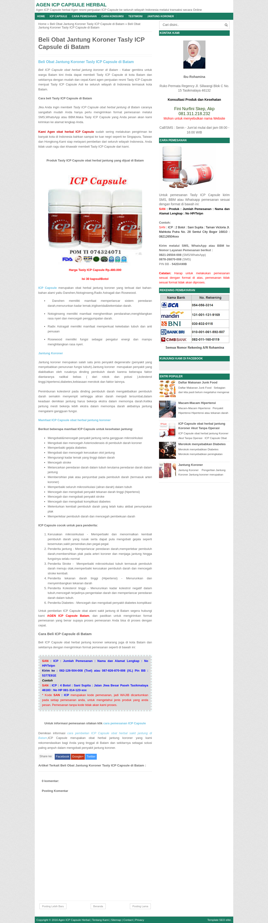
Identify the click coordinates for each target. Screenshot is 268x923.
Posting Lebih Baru (53, 906)
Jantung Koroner (160, 16)
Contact (128, 919)
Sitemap (116, 919)
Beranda (98, 906)
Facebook (62, 756)
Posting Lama (140, 906)
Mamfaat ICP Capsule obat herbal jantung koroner (74, 420)
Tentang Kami (100, 919)
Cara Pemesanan (84, 16)
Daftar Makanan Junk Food (197, 382)
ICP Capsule (58, 16)
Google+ (78, 756)
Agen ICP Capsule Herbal (71, 4)
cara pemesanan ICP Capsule (124, 723)
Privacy (139, 919)
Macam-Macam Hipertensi (197, 403)
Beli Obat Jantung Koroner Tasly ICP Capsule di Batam (87, 24)
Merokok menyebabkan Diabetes (202, 444)
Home (41, 16)
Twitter (90, 756)
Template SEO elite (219, 919)
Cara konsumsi (112, 16)
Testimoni (135, 16)
